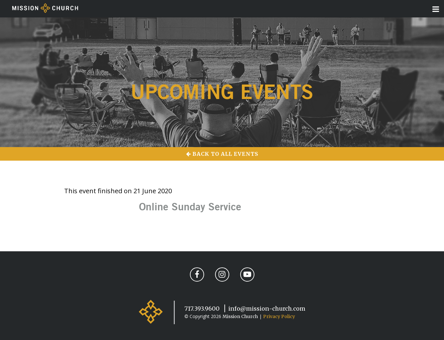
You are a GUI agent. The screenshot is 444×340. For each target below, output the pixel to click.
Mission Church (240, 316)
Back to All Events (222, 154)
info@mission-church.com (266, 308)
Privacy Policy (279, 316)
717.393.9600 (202, 308)
